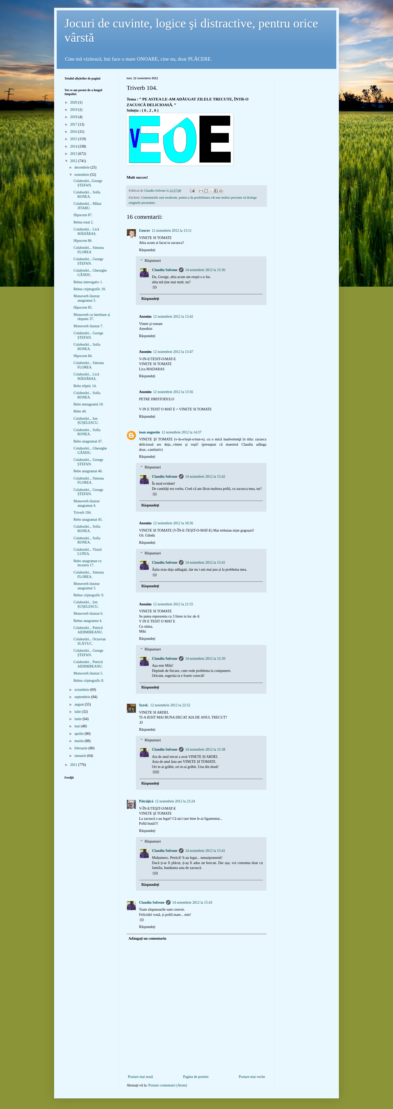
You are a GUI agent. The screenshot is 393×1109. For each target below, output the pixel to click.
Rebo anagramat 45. (88, 519)
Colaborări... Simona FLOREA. (89, 365)
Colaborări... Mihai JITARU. (87, 206)
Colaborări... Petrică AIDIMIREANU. (88, 630)
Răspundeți (147, 250)
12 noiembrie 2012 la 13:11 (172, 231)
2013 (74, 154)
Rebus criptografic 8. (89, 681)
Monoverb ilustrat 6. (88, 613)
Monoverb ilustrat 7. (88, 326)
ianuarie (80, 756)
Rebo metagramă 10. (89, 404)
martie (79, 741)
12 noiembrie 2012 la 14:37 (182, 432)
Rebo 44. (80, 411)
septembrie (82, 697)
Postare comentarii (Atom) (167, 1085)
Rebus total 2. (83, 222)
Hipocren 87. (83, 215)
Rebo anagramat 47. (88, 441)
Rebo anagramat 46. (88, 471)
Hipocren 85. (83, 307)
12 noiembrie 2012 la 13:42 (173, 316)
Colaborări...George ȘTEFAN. (88, 183)
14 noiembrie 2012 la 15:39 (205, 659)
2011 (74, 765)
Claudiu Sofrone (164, 270)
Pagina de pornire (196, 1077)
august (79, 704)
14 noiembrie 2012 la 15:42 (205, 477)
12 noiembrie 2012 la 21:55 (173, 604)
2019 (74, 110)
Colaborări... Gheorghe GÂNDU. (90, 273)
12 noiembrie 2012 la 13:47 (173, 352)
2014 (74, 146)
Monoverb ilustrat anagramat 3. (87, 586)
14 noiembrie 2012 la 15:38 (205, 749)
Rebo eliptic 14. (85, 386)
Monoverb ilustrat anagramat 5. (87, 298)
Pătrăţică (146, 801)
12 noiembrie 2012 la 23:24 (175, 801)
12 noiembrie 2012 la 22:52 (170, 705)
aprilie (79, 734)
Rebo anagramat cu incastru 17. (87, 563)
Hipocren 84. (83, 356)
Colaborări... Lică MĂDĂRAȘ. (86, 231)
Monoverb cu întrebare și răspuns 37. (92, 317)
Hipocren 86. (83, 241)
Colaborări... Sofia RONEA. (87, 194)
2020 (74, 102)
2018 (74, 117)
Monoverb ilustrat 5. (88, 673)
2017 (74, 124)
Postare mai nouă (140, 1077)
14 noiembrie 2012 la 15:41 (205, 562)
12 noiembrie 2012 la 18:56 (173, 523)
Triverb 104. (83, 512)
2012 (74, 161)
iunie (78, 719)
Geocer (144, 231)
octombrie (82, 690)
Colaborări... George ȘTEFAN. (88, 261)
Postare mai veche (252, 1077)
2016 (74, 132)
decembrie (82, 167)
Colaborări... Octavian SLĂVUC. (90, 641)
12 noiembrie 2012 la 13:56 (173, 392)
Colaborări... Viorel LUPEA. (88, 552)
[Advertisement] (196, 1065)
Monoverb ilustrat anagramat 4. (87, 503)
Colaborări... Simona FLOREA (89, 250)
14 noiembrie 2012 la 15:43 (192, 902)
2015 (74, 139)
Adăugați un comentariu (147, 938)
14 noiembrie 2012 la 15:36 (205, 270)
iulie (78, 712)
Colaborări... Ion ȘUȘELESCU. (86, 421)
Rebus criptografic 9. (89, 595)
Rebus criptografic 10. (90, 289)
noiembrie (82, 175)
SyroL (144, 705)
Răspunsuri (152, 261)
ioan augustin (149, 432)
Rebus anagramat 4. (88, 621)
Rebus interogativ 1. (88, 282)
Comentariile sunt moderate (159, 197)
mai (77, 726)
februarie (81, 748)
